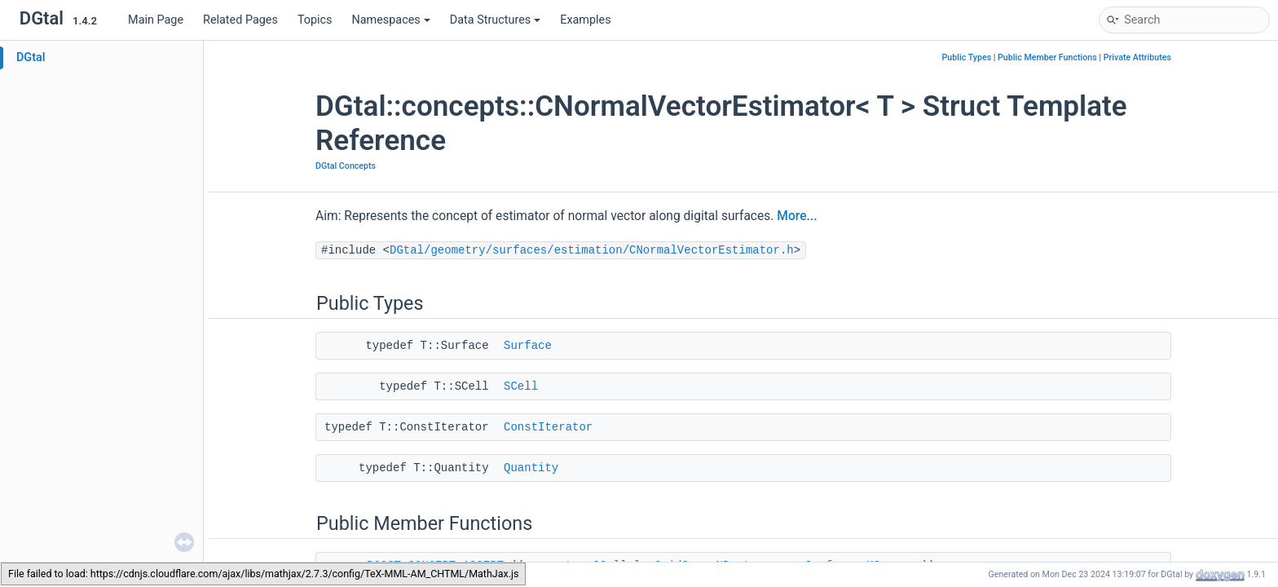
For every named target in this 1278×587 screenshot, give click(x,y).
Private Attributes (1137, 57)
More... (797, 216)
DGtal (31, 57)
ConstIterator (548, 427)
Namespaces (391, 20)
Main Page (155, 20)
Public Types (967, 57)
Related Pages (240, 20)
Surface (528, 345)
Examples (585, 20)
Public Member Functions (1047, 57)
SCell (521, 386)
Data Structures (495, 20)
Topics (315, 20)
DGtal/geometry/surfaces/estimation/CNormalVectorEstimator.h (592, 250)
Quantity (531, 467)
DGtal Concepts (345, 166)
